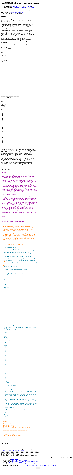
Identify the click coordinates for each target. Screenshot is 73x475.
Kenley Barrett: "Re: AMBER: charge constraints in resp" (25, 464)
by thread (26, 10)
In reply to (33, 7)
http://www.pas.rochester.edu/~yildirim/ (12, 429)
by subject (32, 10)
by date (21, 10)
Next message (16, 7)
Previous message (25, 7)
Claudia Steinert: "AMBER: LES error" (19, 463)
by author (38, 10)
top (26, 6)
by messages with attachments (49, 10)
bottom (29, 6)
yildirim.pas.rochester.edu (17, 12)
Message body (14, 6)
